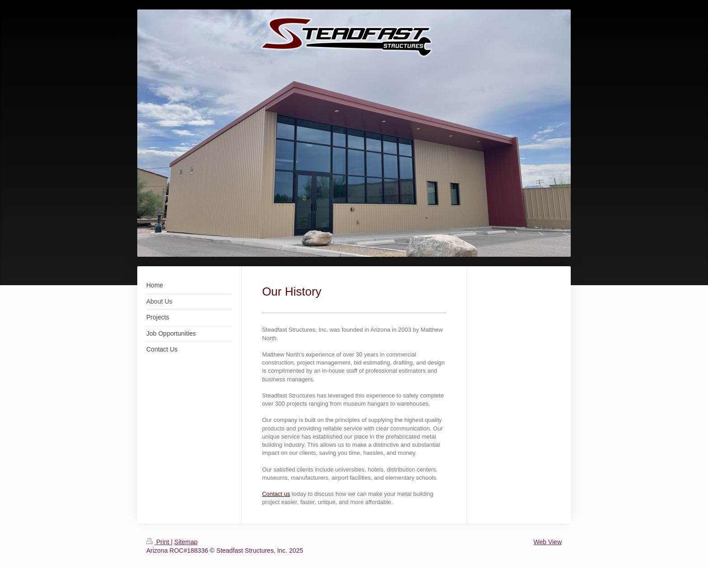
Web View (547, 542)
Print (158, 542)
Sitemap (185, 542)
